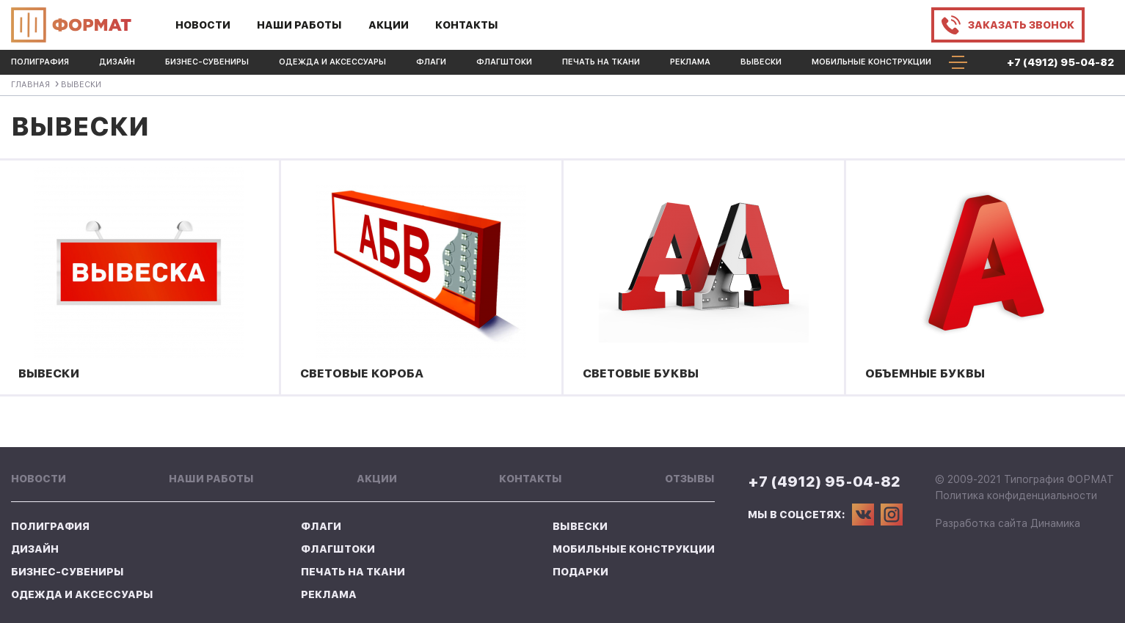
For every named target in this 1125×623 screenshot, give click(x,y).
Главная (30, 84)
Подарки (580, 572)
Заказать (1021, 25)
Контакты (466, 25)
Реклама (690, 62)
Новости (202, 25)
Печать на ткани (601, 62)
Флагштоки (504, 62)
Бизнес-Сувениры (207, 62)
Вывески (761, 62)
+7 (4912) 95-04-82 (1060, 62)
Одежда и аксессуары (332, 62)
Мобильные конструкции (871, 62)
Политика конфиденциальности (1016, 495)
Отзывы (690, 478)
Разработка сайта (981, 523)
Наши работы (299, 25)
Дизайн (117, 62)
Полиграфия (40, 62)
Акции (388, 25)
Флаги (431, 62)
